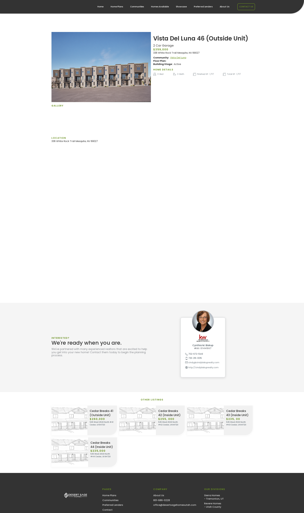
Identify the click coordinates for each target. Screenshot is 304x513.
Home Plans (117, 6)
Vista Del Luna (178, 57)
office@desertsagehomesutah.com (174, 505)
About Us (224, 6)
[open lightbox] (100, 119)
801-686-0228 (161, 500)
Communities (137, 6)
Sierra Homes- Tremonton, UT (214, 497)
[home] (65, 7)
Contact (107, 510)
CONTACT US (246, 6)
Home (100, 6)
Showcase (181, 6)
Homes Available (160, 6)
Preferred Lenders (203, 6)
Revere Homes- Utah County (212, 505)
